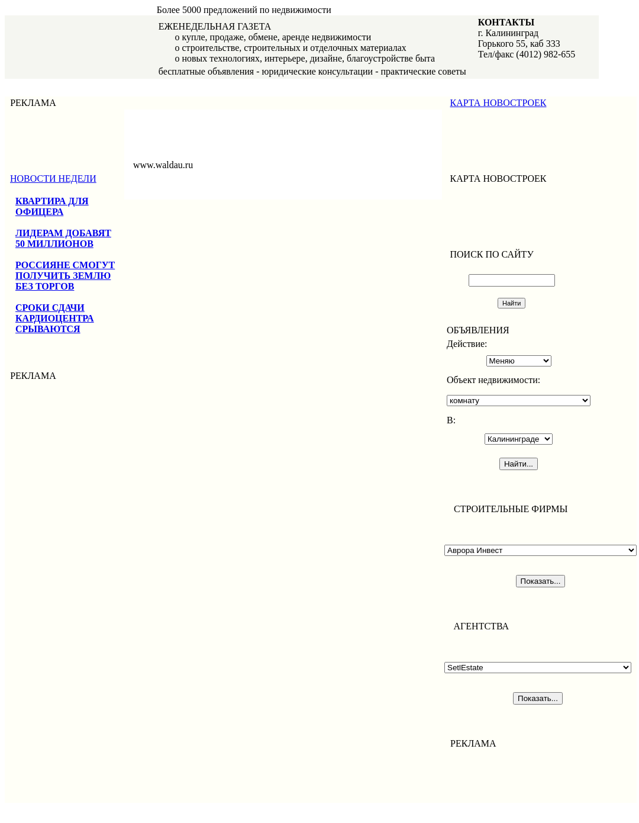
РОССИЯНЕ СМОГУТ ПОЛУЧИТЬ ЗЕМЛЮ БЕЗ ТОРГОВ (65, 275)
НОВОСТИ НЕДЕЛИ (53, 178)
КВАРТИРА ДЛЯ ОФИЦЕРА (52, 206)
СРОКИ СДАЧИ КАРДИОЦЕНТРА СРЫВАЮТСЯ (54, 318)
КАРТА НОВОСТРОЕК (498, 103)
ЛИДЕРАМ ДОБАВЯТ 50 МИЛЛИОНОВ (63, 238)
